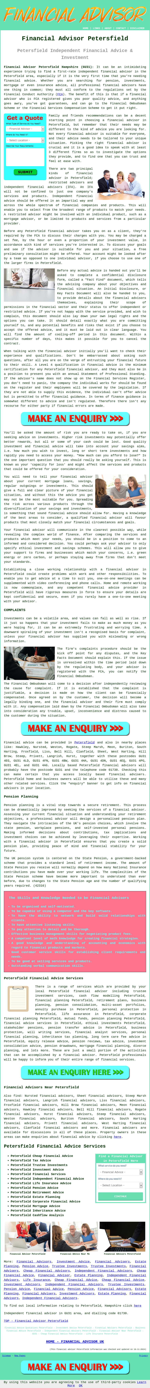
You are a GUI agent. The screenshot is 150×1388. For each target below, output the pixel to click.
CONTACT (121, 28)
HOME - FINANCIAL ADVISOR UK (75, 1342)
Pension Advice (35, 1266)
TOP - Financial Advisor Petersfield (36, 1321)
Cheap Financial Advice (76, 1280)
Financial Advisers (112, 1261)
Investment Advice (73, 1261)
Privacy (143, 1356)
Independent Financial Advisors (103, 1271)
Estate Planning (88, 1275)
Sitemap (6, 1356)
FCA (60, 94)
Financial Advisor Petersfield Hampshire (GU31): (49, 67)
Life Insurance (36, 1280)
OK (81, 1385)
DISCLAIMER (137, 28)
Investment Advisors (22, 1284)
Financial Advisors (34, 1261)
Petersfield (84, 742)
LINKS (96, 28)
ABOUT (108, 28)
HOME (86, 28)
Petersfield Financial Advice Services (55, 1146)
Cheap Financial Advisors (46, 1271)
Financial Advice (49, 1289)
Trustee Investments (69, 1266)
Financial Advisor (54, 1275)
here (117, 1137)
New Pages (19, 1356)
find (17, 1096)
